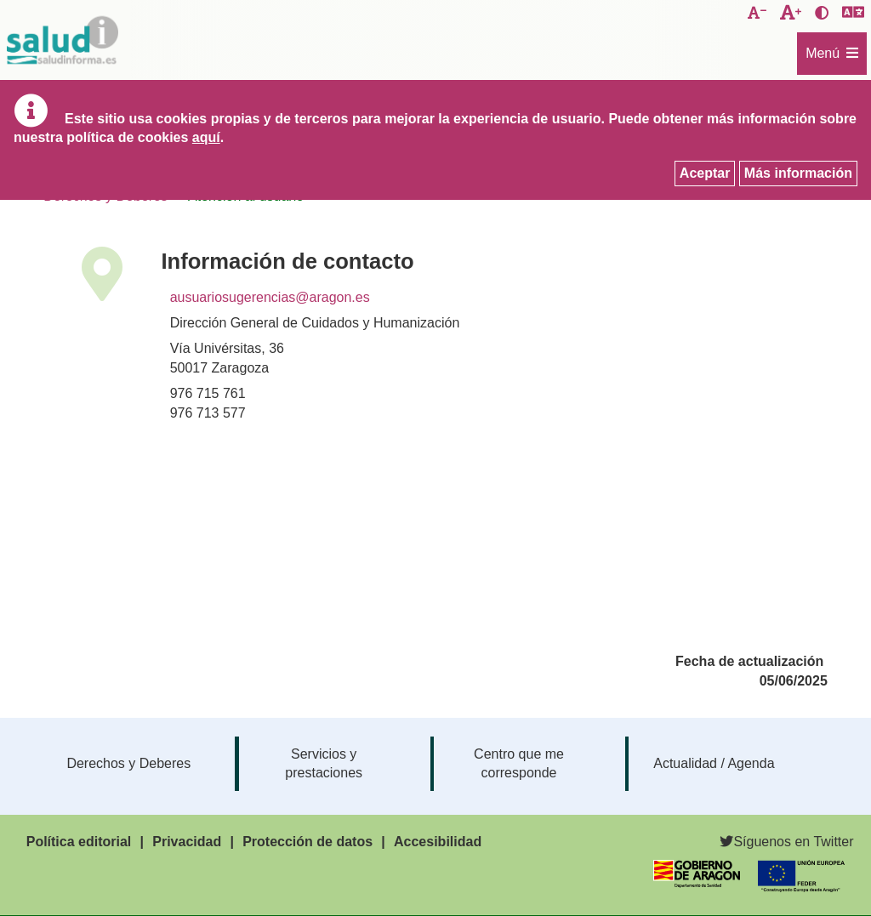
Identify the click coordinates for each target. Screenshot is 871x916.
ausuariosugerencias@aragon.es (270, 297)
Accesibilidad (437, 841)
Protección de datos (307, 841)
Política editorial (79, 841)
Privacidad (186, 841)
